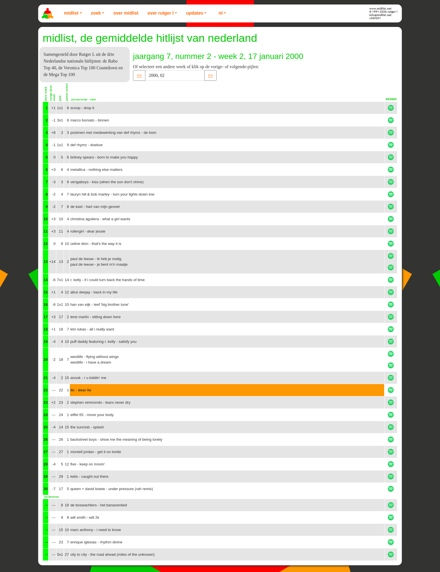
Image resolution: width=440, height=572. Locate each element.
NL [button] (221, 13)
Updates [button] (194, 13)
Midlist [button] (71, 13)
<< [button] (139, 75)
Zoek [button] (96, 13)
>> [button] (210, 75)
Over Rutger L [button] (160, 13)
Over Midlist (126, 13)
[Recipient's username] (175, 75)
